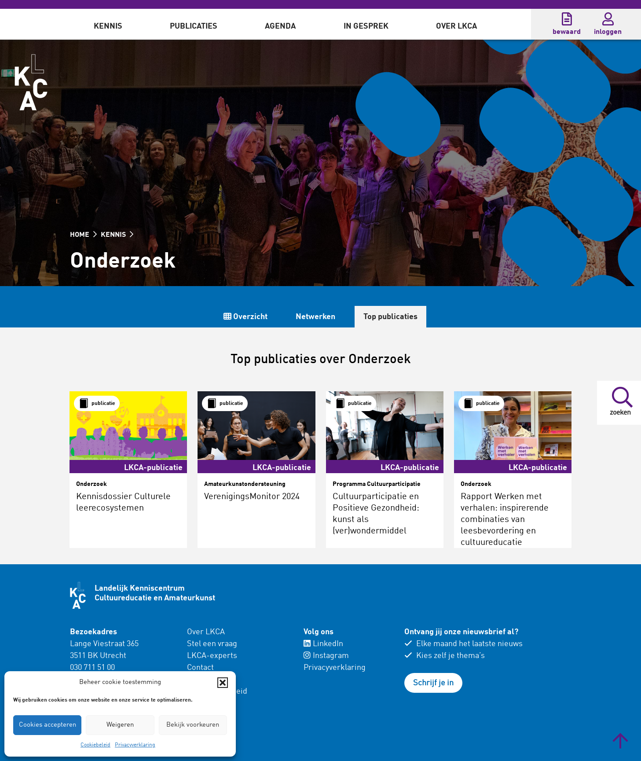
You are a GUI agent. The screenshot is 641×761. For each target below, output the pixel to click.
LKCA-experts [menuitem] (212, 656)
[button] (222, 682)
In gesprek (366, 26)
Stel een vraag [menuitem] (212, 644)
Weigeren (120, 725)
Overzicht (245, 316)
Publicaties (193, 26)
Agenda (280, 26)
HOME (83, 235)
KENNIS (117, 235)
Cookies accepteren (47, 725)
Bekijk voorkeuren (192, 725)
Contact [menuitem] (200, 668)
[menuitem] (108, 24)
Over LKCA (456, 26)
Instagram (326, 656)
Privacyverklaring (135, 745)
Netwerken (315, 317)
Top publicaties (390, 317)
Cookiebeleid (95, 745)
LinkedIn (323, 644)
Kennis (108, 26)
